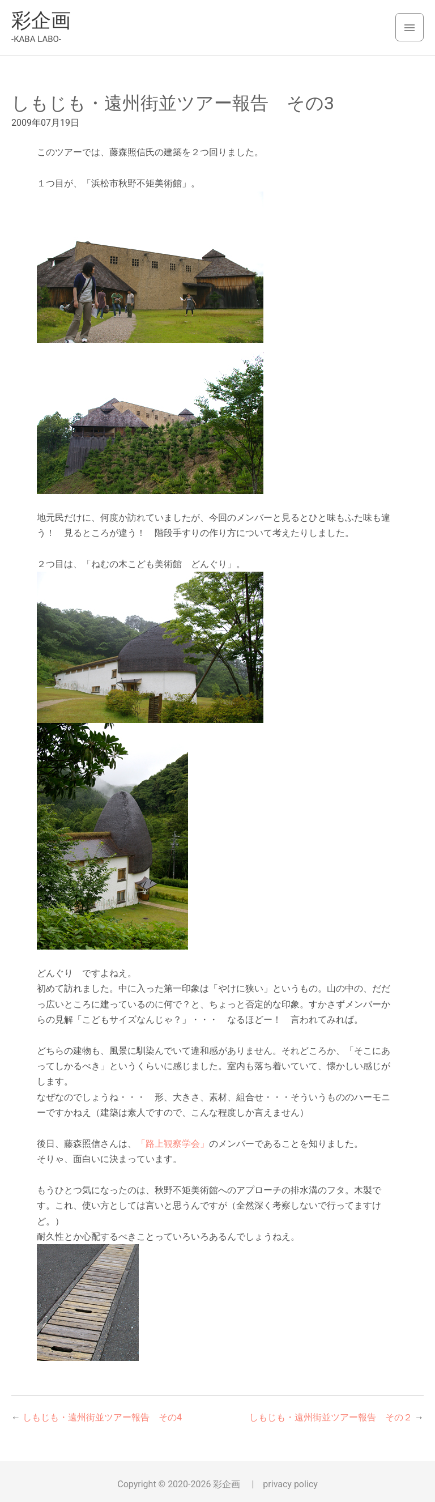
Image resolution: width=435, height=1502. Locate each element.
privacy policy (290, 1484)
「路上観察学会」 (173, 1143)
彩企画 (41, 20)
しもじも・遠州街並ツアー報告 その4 (102, 1417)
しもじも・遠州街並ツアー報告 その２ (330, 1417)
